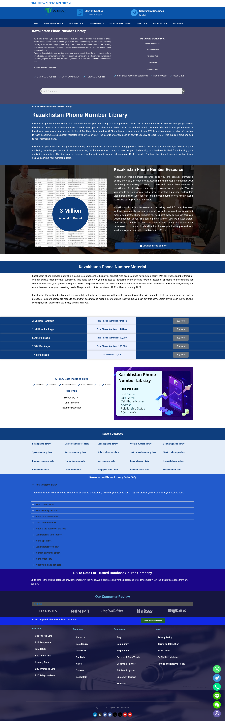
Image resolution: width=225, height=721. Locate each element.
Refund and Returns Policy (171, 663)
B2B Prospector (43, 642)
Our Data (80, 657)
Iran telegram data (106, 461)
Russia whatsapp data (75, 452)
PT (59, 3)
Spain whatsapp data (42, 452)
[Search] (183, 91)
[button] (153, 245)
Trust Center (164, 650)
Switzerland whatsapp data (143, 452)
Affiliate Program (126, 670)
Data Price (81, 650)
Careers (80, 670)
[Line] (217, 696)
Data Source (82, 644)
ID (57, 3)
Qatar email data (73, 469)
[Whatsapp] (217, 669)
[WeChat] (217, 705)
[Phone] (217, 687)
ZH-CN (34, 3)
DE (53, 3)
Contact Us (81, 677)
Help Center (123, 650)
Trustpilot (37, 603)
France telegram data (75, 461)
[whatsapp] (80, 12)
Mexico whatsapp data (174, 452)
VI (70, 3)
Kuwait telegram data (173, 461)
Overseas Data (160, 23)
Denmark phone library (173, 444)
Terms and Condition (168, 644)
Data (36, 23)
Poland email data (40, 469)
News (79, 663)
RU (63, 3)
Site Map (121, 683)
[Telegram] (217, 678)
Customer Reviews (126, 677)
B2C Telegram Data (45, 675)
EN (46, 3)
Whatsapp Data (76, 23)
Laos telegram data (139, 461)
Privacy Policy (165, 637)
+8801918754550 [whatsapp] (93, 10)
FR (50, 3)
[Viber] (217, 713)
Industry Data (42, 662)
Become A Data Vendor (129, 657)
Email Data (142, 23)
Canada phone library (108, 444)
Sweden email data (172, 469)
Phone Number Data (53, 23)
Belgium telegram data (43, 461)
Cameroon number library (77, 444)
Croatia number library (140, 444)
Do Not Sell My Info (168, 657)
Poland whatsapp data (108, 452)
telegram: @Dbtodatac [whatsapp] (151, 10)
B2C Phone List (43, 655)
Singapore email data (108, 469)
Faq (119, 637)
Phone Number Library (120, 23)
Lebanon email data (139, 469)
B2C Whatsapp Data (45, 668)
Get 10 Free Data (43, 635)
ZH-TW (41, 3)
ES (66, 3)
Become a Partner (126, 663)
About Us (80, 637)
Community (123, 644)
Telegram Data (96, 23)
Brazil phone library (41, 444)
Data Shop (178, 23)
